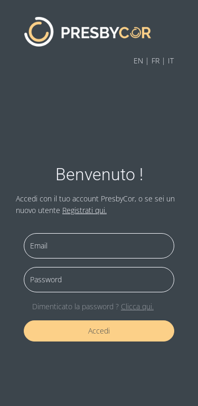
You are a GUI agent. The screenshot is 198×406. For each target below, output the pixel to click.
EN (138, 61)
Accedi (99, 331)
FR (155, 61)
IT (171, 61)
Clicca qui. (137, 306)
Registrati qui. (84, 210)
